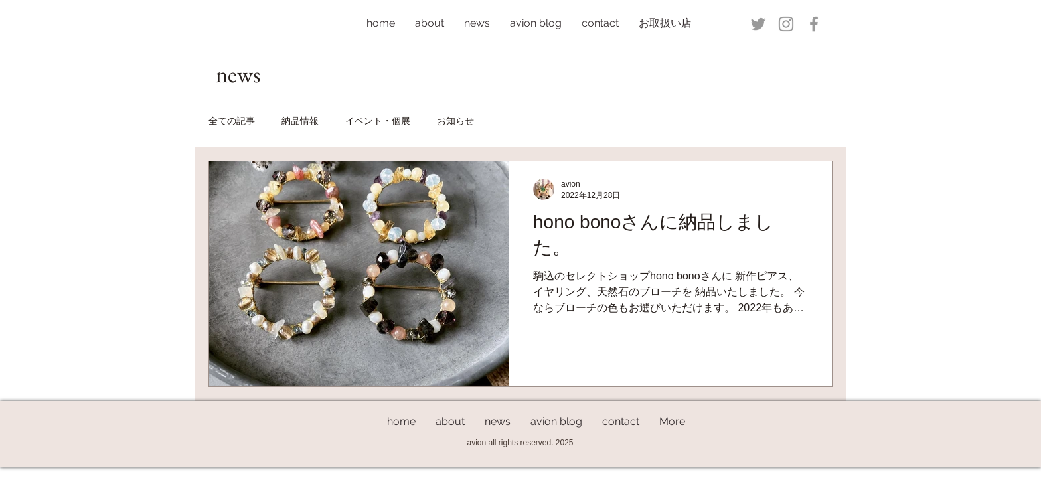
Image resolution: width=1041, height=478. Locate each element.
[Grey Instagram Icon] (786, 24)
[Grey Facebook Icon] (814, 24)
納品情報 (300, 121)
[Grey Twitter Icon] (758, 24)
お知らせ (455, 121)
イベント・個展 (377, 121)
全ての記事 (231, 121)
